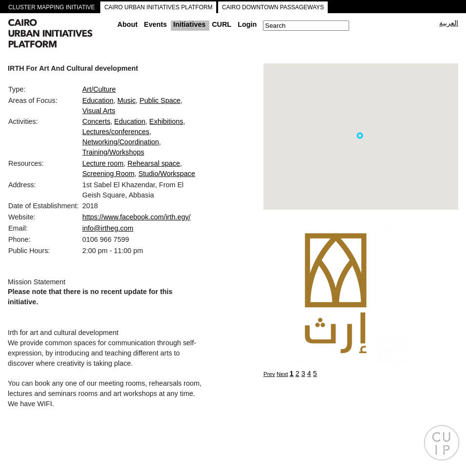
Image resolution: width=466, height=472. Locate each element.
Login (247, 24)
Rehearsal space (154, 163)
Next (282, 374)
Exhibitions (166, 121)
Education (97, 100)
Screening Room (108, 173)
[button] (360, 135)
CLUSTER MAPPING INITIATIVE (51, 7)
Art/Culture (99, 89)
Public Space (160, 100)
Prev (269, 374)
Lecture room (103, 163)
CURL (221, 24)
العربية (448, 23)
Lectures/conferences (115, 132)
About (127, 24)
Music (126, 100)
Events (155, 24)
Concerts (96, 121)
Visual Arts (98, 111)
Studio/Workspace (166, 173)
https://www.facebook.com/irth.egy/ (136, 217)
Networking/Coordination (120, 142)
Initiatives (189, 24)
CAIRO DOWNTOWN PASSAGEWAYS (273, 7)
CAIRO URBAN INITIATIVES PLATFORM (158, 7)
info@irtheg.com (107, 228)
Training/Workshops (113, 152)
